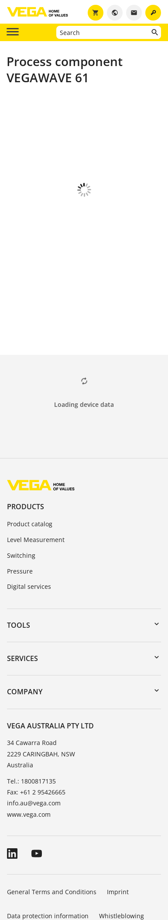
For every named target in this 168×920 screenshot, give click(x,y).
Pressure (20, 522)
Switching (21, 507)
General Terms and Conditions (51, 843)
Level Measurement (36, 491)
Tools (18, 576)
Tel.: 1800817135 (31, 732)
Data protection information (48, 867)
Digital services (29, 538)
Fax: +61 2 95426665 (36, 743)
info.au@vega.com (34, 754)
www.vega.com (29, 766)
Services (22, 610)
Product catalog (29, 475)
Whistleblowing (121, 867)
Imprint (118, 843)
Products (25, 458)
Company (24, 643)
